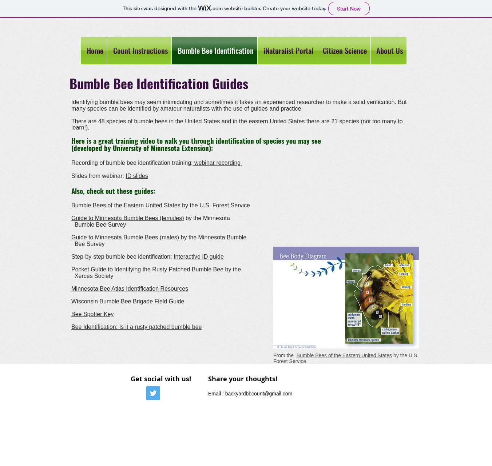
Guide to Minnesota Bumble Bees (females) (127, 218)
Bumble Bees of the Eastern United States (125, 205)
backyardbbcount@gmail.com (259, 394)
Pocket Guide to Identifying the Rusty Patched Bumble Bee (147, 269)
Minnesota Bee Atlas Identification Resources (129, 289)
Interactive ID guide (199, 257)
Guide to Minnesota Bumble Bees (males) (125, 237)
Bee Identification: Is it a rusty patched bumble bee (136, 327)
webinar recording (217, 163)
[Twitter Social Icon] (153, 393)
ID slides (137, 176)
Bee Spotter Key (92, 314)
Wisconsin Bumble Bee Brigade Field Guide (127, 301)
